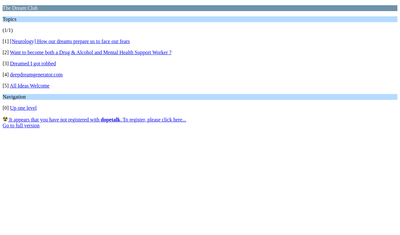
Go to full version (21, 125)
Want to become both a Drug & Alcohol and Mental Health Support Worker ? (90, 52)
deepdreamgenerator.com (36, 74)
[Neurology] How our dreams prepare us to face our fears (70, 41)
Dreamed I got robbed (33, 63)
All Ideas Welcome (30, 85)
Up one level (23, 108)
